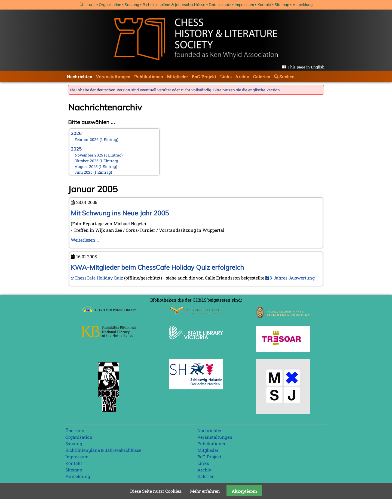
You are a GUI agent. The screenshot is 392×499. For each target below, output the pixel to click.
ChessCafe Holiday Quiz (99, 278)
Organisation (110, 4)
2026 (76, 133)
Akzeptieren (244, 491)
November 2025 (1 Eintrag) (99, 155)
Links (226, 76)
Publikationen (148, 76)
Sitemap (282, 4)
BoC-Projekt (204, 76)
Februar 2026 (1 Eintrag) (96, 139)
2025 (76, 149)
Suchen (287, 76)
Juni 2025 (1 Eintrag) (93, 172)
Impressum (244, 4)
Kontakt (264, 4)
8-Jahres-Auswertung (292, 278)
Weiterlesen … (85, 240)
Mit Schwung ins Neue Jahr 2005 (120, 213)
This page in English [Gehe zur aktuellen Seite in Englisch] (305, 67)
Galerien (261, 76)
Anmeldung (303, 4)
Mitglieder (177, 76)
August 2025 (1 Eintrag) (96, 166)
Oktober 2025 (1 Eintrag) (96, 160)
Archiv (242, 76)
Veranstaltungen (113, 76)
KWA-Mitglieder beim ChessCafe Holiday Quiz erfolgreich (157, 267)
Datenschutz (220, 4)
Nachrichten (79, 76)
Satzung (132, 4)
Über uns (87, 4)
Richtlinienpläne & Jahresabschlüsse (174, 4)
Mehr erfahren (205, 491)
